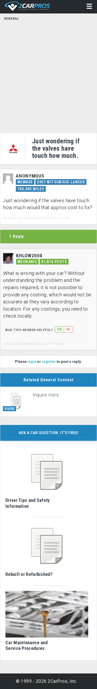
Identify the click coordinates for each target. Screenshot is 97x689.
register (49, 361)
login (31, 361)
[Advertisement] (48, 75)
